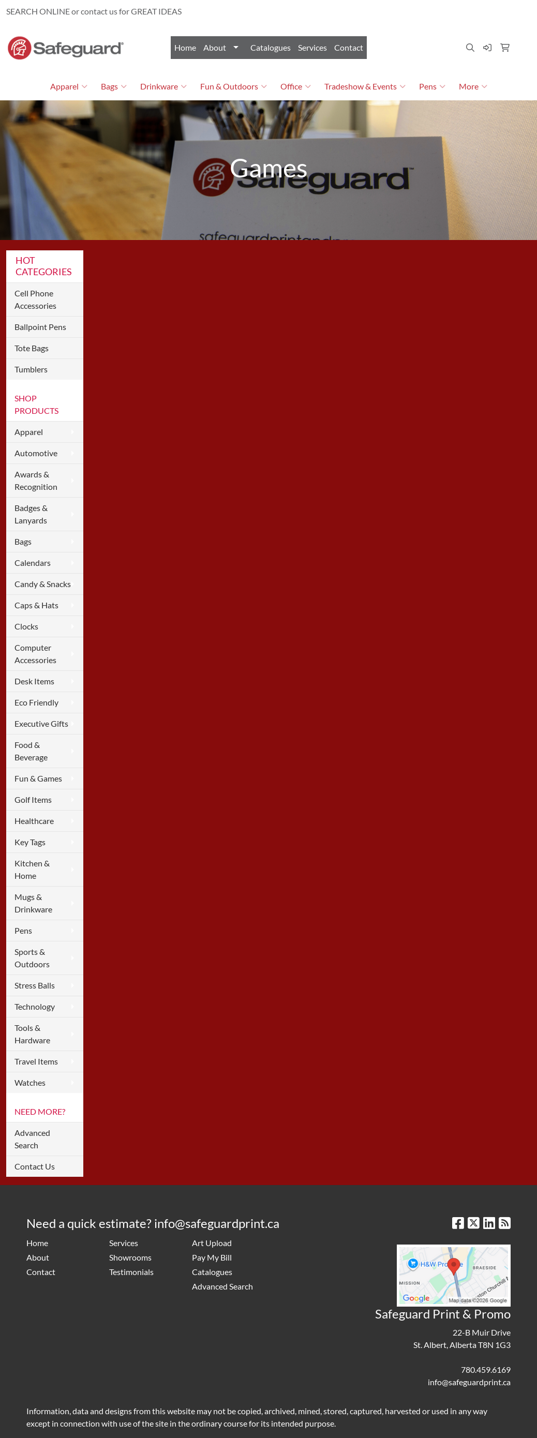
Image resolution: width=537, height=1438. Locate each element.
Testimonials (131, 1272)
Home (185, 47)
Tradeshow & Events (365, 86)
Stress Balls (34, 985)
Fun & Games (38, 778)
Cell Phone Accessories (35, 299)
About (214, 47)
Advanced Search (32, 1139)
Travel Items (36, 1061)
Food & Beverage (31, 751)
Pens (432, 86)
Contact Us (34, 1166)
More (473, 86)
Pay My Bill (212, 1257)
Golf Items (33, 799)
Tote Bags (31, 348)
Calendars (32, 562)
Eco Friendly (36, 702)
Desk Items (34, 681)
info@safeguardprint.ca (484, 11)
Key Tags (30, 842)
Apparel (68, 86)
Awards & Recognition (35, 480)
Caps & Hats (36, 605)
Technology (34, 1006)
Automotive (35, 453)
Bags (114, 86)
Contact (348, 47)
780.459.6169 (411, 11)
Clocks (26, 626)
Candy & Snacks (42, 584)
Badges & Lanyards (31, 514)
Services (312, 47)
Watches (30, 1082)
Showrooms (130, 1257)
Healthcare (34, 821)
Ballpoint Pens (40, 327)
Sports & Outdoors (32, 958)
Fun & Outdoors (233, 86)
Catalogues (270, 47)
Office (295, 86)
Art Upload (212, 1243)
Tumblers (31, 369)
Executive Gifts (41, 723)
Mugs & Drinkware (33, 903)
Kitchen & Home (32, 869)
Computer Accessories (35, 653)
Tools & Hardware (32, 1034)
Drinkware (163, 86)
